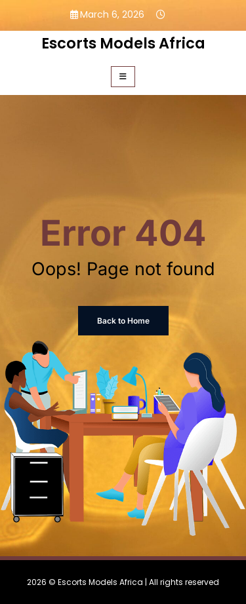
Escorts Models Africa (123, 43)
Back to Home (123, 321)
